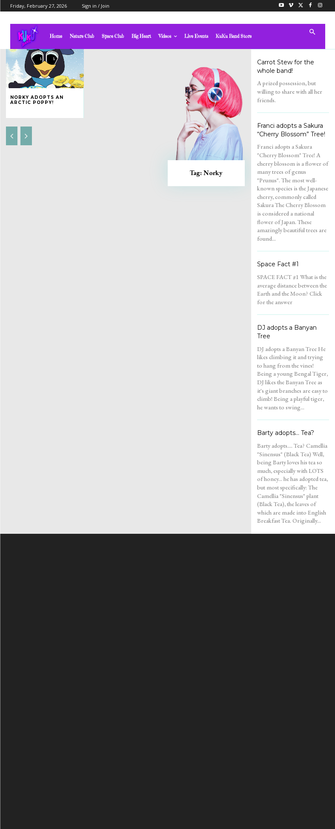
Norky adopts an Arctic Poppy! (36, 100)
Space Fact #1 (278, 264)
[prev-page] (11, 136)
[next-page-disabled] (26, 136)
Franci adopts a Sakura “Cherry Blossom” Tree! (291, 130)
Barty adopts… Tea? (285, 433)
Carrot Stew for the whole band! (285, 66)
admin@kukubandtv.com (184, 747)
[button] (312, 32)
